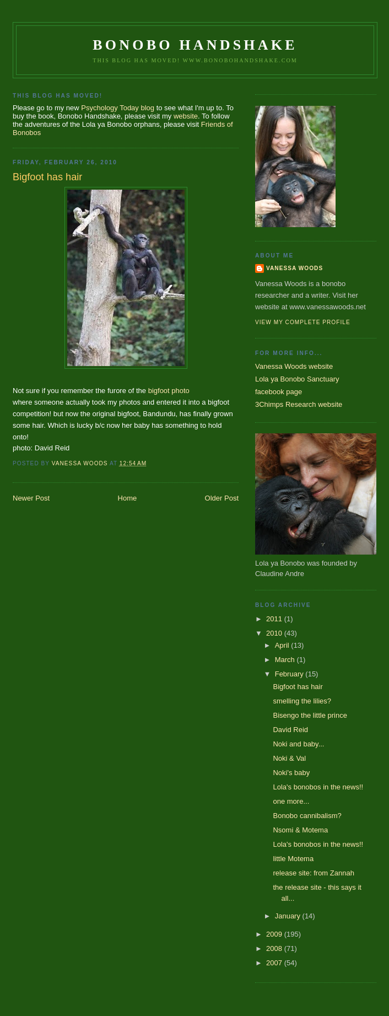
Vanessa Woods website (294, 366)
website (186, 116)
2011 (275, 619)
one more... (291, 801)
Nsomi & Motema (300, 830)
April (283, 645)
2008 (275, 948)
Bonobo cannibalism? (307, 815)
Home (127, 498)
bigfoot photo (169, 390)
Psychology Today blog (117, 108)
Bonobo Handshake (195, 45)
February (290, 674)
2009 (275, 934)
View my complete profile (302, 322)
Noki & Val (289, 758)
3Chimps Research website (298, 404)
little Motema (293, 858)
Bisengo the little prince (310, 715)
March (286, 659)
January (288, 916)
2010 (275, 633)
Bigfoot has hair (297, 686)
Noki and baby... (298, 744)
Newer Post (31, 498)
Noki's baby (291, 772)
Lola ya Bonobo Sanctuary (297, 379)
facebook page (278, 392)
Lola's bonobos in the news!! (318, 787)
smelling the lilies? (302, 701)
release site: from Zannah (313, 873)
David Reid (290, 729)
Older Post (222, 498)
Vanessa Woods (294, 268)
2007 (275, 963)
